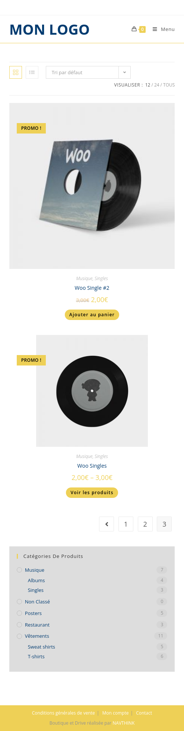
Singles (101, 278)
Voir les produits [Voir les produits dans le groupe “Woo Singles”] (91, 492)
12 (147, 85)
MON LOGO (49, 29)
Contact (144, 713)
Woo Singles (92, 465)
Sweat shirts (41, 646)
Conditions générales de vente (63, 713)
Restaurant (37, 624)
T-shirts (36, 656)
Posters (33, 613)
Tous (169, 85)
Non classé (37, 601)
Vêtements (37, 636)
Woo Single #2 (92, 287)
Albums (36, 580)
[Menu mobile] (161, 29)
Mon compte (115, 713)
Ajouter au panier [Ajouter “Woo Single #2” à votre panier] (92, 314)
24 (156, 85)
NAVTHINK (123, 723)
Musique (84, 278)
